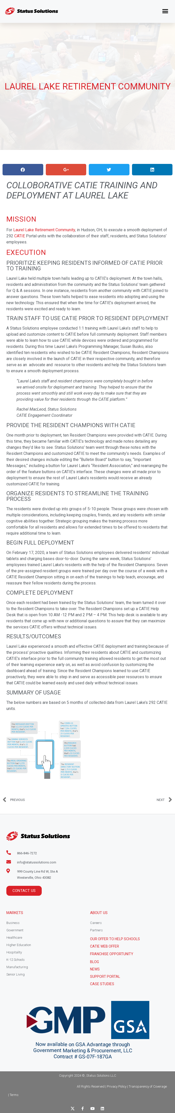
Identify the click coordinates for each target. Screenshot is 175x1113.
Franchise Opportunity (111, 954)
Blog (94, 962)
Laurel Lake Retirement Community (44, 229)
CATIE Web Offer (104, 946)
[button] (165, 11)
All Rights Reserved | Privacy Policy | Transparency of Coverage (122, 1086)
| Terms (13, 1095)
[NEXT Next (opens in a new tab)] (164, 800)
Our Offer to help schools (115, 939)
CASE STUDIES (102, 984)
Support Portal (105, 977)
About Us (99, 912)
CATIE (19, 236)
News (95, 969)
